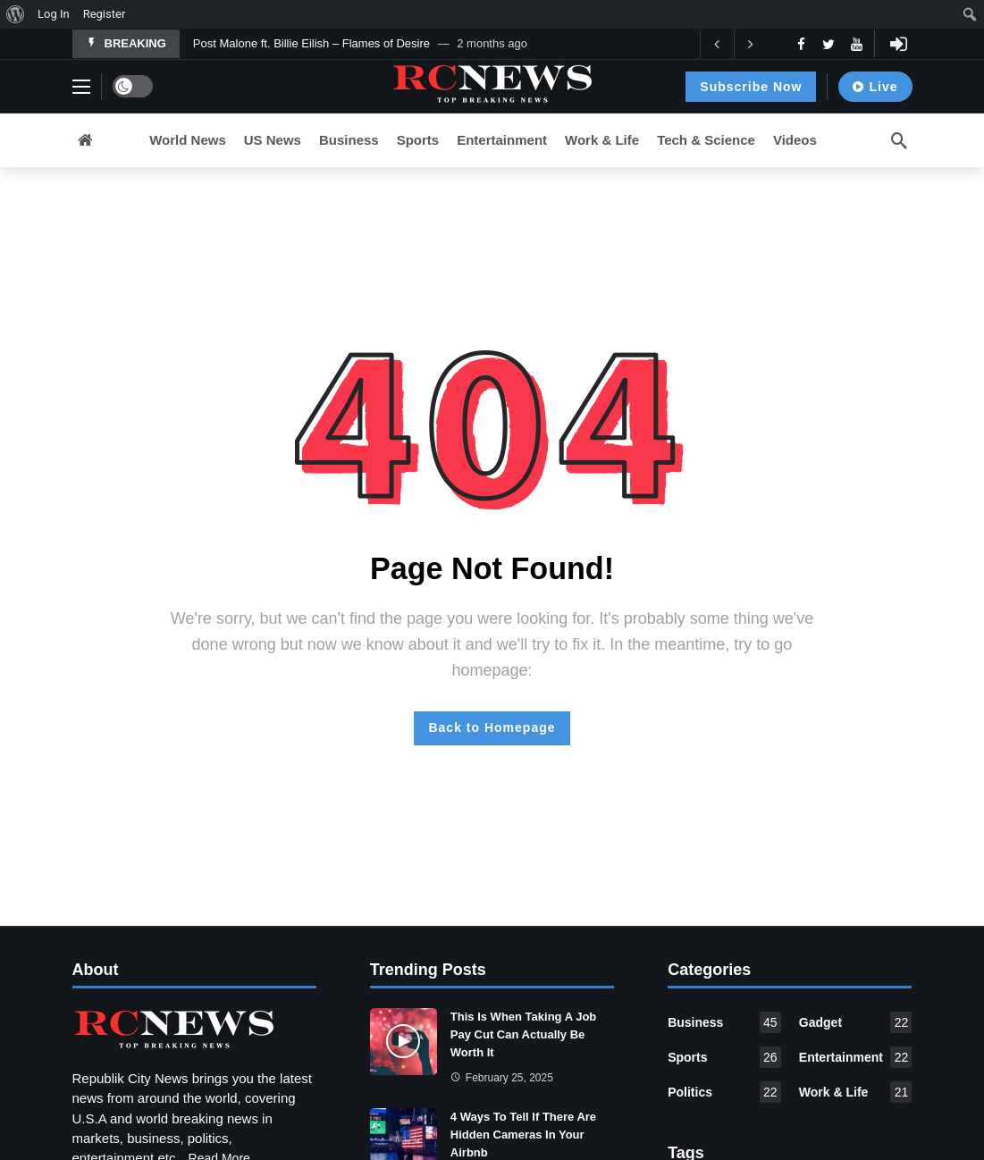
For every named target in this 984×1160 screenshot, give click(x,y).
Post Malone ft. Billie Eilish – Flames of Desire (311, 43)
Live (875, 87)
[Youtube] (856, 44)
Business (724, 1022)
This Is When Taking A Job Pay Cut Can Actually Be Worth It (523, 1034)
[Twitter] (829, 44)
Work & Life (856, 1092)
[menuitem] (15, 14)
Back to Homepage (491, 727)
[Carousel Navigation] (734, 43)
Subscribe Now (751, 87)
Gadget (856, 1022)
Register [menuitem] (104, 14)
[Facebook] (801, 44)
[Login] (899, 43)
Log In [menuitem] (54, 14)
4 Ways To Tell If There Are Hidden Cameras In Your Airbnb (523, 1134)
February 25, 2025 (501, 1078)
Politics (724, 1092)
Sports (724, 1057)
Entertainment (856, 1057)
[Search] (899, 140)
